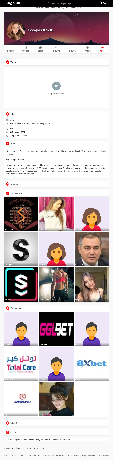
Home (22, 456)
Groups (14, 432)
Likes (13, 423)
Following (15, 193)
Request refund (74, 456)
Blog (84, 456)
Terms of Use (61, 456)
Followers (15, 308)
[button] (61, 3)
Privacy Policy (48, 456)
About (28, 456)
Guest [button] (105, 3)
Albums (14, 184)
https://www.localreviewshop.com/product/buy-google (30, 124)
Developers (92, 456)
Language (104, 456)
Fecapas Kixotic (41, 30)
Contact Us (37, 456)
